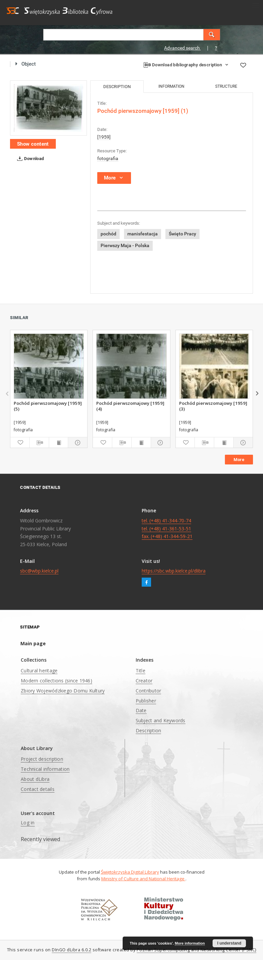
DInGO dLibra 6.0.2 (71, 950)
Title (140, 670)
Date (141, 710)
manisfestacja (142, 233)
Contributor (148, 690)
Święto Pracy (182, 233)
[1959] (104, 137)
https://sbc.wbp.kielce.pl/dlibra (174, 571)
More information (190, 943)
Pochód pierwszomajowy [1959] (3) (213, 406)
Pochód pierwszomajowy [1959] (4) (130, 406)
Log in (28, 822)
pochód (108, 233)
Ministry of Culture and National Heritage (143, 879)
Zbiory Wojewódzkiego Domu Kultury (63, 690)
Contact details (37, 789)
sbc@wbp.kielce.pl (39, 571)
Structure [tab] (226, 86)
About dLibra (35, 779)
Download (29, 158)
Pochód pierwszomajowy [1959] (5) (48, 406)
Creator (144, 680)
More (239, 459)
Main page (33, 643)
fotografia (107, 158)
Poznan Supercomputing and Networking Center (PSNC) (196, 950)
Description (148, 730)
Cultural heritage (39, 670)
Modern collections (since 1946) (56, 680)
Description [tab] (117, 86)
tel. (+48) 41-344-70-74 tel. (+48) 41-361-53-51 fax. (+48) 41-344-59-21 (167, 528)
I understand (229, 943)
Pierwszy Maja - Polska (125, 245)
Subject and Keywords (160, 720)
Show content (33, 144)
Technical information (45, 769)
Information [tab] (171, 86)
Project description (42, 759)
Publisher (146, 700)
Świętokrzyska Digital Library (130, 872)
